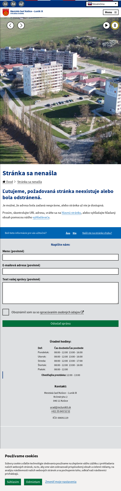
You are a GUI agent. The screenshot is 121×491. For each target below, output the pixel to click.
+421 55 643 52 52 (60, 411)
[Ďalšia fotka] (21, 25)
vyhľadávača (41, 217)
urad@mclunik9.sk (60, 407)
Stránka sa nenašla (29, 182)
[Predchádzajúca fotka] (10, 25)
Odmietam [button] (33, 482)
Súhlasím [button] (13, 482)
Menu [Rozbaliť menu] (111, 12)
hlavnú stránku (71, 213)
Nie (75, 233)
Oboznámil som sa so (47, 312)
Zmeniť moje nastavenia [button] (60, 481)
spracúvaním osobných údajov (62, 312)
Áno (68, 233)
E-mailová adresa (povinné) (21, 265)
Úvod (7, 182)
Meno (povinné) (13, 251)
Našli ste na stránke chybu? (97, 233)
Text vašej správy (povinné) (21, 279)
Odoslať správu (61, 323)
